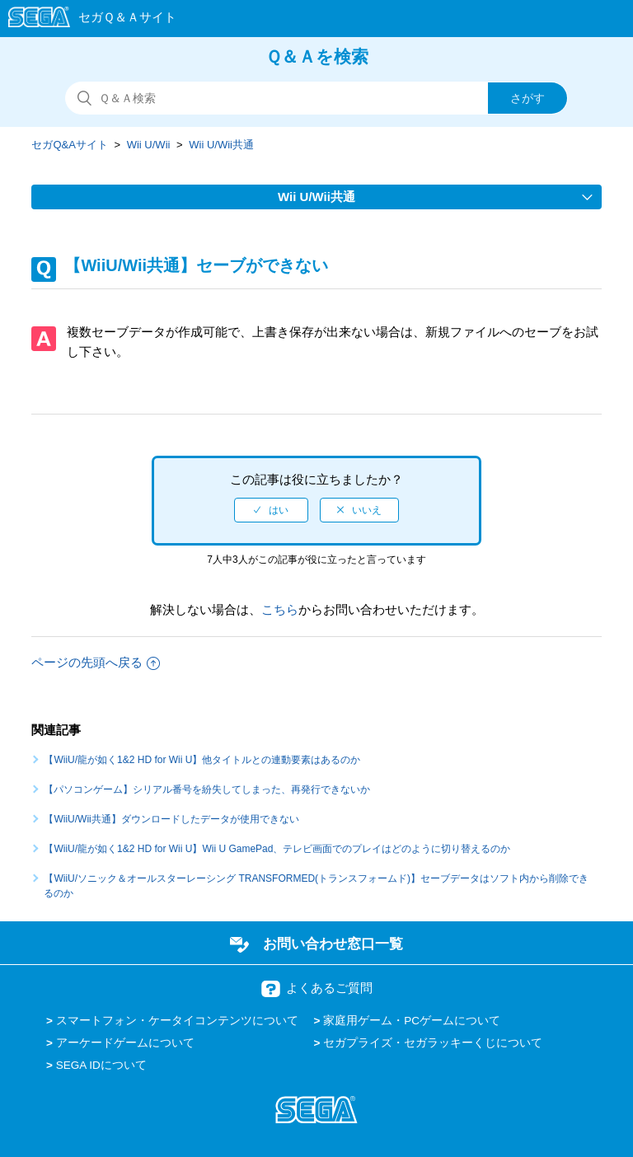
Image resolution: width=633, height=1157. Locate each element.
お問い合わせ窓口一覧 (333, 943)
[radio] (271, 510)
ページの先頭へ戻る (95, 662)
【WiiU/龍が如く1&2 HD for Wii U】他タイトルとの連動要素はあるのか (202, 760)
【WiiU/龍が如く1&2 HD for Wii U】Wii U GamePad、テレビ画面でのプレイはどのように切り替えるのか (277, 849)
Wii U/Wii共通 (221, 144)
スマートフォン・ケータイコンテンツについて (177, 1020)
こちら (279, 609)
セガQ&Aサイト (69, 144)
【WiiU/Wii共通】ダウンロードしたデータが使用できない (171, 819)
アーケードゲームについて (125, 1043)
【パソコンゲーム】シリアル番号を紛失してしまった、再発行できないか (207, 789)
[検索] (316, 98)
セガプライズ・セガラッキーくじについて (432, 1043)
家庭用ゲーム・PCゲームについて (411, 1020)
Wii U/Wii (149, 144)
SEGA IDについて (101, 1065)
